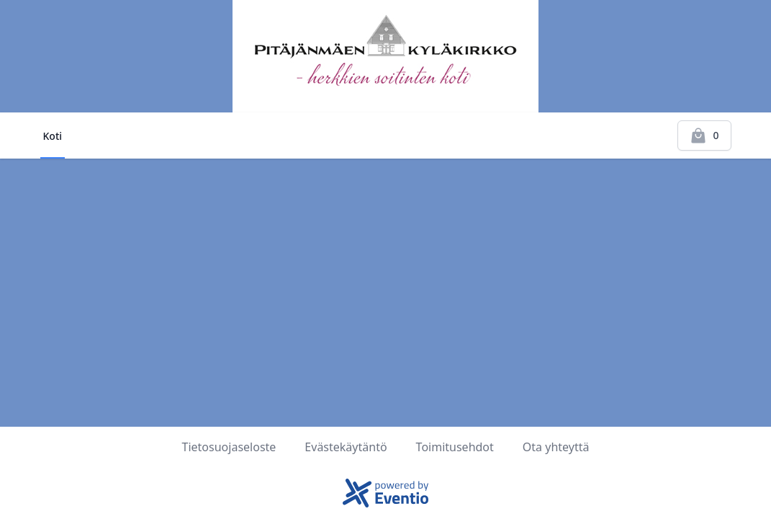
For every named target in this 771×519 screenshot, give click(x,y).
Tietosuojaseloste (229, 447)
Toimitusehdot (455, 447)
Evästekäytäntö (346, 447)
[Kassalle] (704, 135)
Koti (53, 136)
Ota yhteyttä (556, 447)
